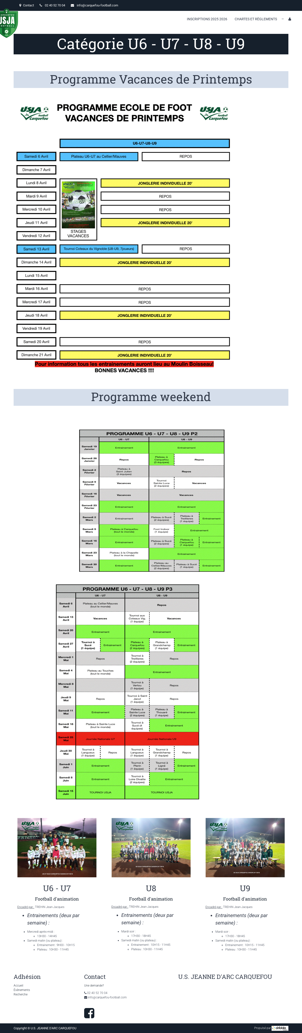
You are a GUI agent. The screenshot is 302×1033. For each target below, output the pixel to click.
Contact (26, 5)
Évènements (22, 990)
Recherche (20, 994)
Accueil (18, 985)
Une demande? (94, 985)
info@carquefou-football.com (97, 5)
